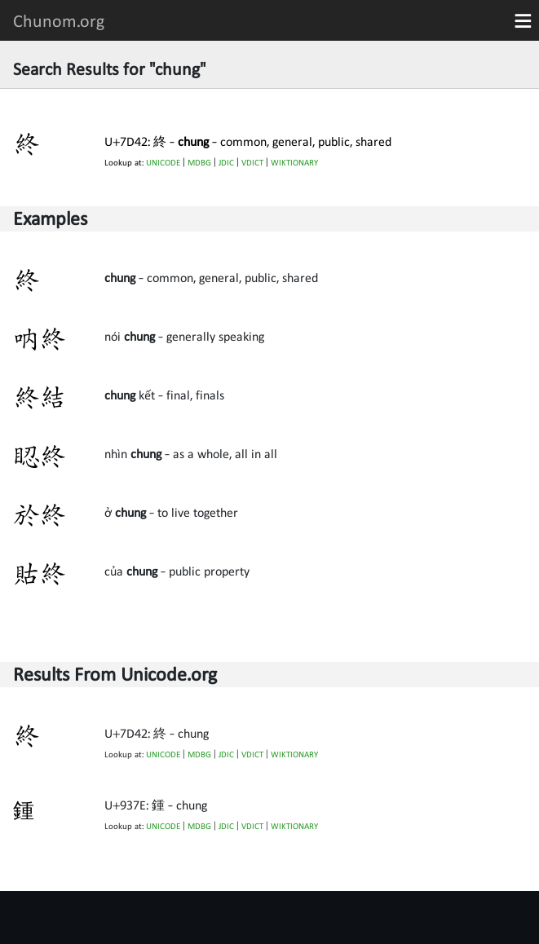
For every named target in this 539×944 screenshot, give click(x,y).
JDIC (226, 162)
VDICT (252, 162)
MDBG (199, 162)
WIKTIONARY (294, 162)
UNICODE (163, 162)
